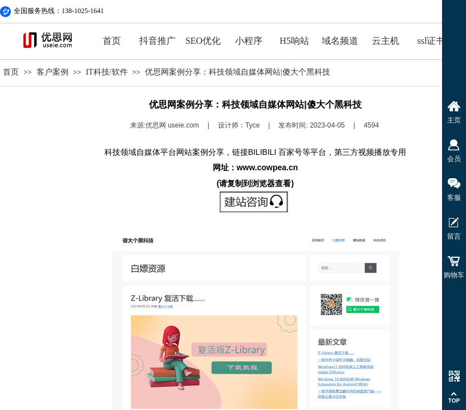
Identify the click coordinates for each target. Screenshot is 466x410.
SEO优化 (203, 41)
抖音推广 (157, 41)
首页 (112, 41)
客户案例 (52, 72)
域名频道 (340, 41)
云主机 (385, 41)
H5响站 (294, 41)
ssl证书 (431, 41)
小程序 (248, 41)
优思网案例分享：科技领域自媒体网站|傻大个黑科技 (237, 72)
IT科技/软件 (106, 72)
